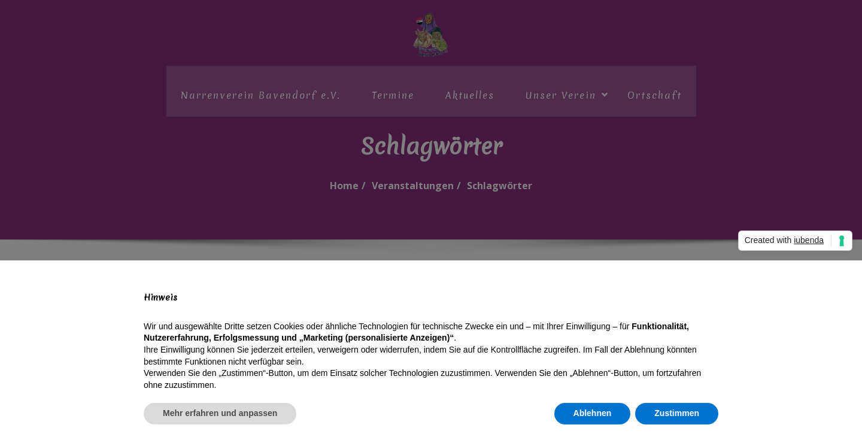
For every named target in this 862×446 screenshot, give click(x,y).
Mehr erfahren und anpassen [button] (220, 413)
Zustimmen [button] (676, 413)
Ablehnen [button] (592, 413)
